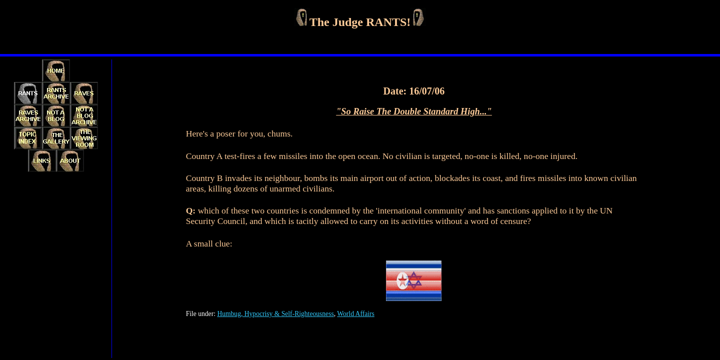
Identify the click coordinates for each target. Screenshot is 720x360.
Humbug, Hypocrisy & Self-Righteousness (275, 314)
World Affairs (355, 314)
